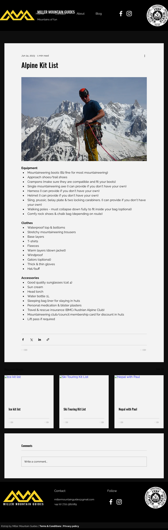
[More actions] (145, 56)
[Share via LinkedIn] (39, 339)
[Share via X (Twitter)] (31, 339)
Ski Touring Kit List (75, 409)
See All (160, 369)
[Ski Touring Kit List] (84, 389)
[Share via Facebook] (23, 339)
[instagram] (129, 13)
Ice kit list (15, 409)
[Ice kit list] (29, 389)
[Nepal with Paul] (139, 389)
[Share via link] (48, 339)
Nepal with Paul (128, 409)
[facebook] (120, 13)
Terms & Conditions (50, 526)
